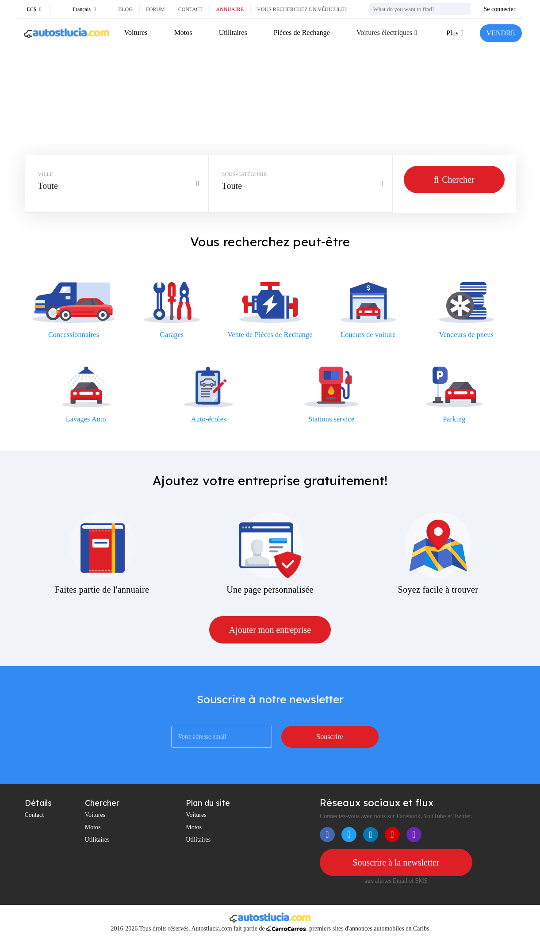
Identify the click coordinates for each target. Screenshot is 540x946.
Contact (190, 9)
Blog (125, 9)
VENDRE (500, 33)
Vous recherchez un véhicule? (302, 9)
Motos (183, 32)
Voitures (136, 32)
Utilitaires (233, 32)
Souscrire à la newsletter (395, 862)
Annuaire (230, 9)
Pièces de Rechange (302, 32)
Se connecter (500, 9)
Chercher (454, 179)
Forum (155, 9)
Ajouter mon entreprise (270, 630)
